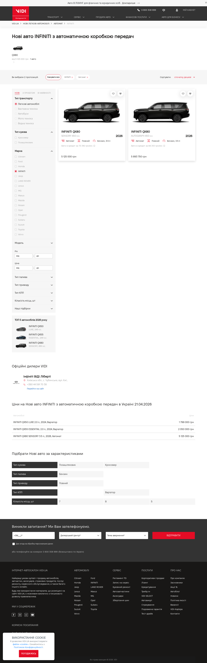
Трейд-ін (146, 591)
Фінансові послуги (138, 17)
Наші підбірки (22, 308)
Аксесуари (118, 596)
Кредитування (149, 587)
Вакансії (174, 605)
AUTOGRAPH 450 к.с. (142, 136)
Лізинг (145, 583)
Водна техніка (26, 123)
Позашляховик (25, 142)
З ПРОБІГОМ (28, 93)
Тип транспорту (23, 98)
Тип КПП (19, 293)
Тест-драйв (147, 614)
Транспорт (54, 17)
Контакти (175, 614)
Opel (20, 210)
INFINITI (21, 171)
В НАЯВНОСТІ (44, 93)
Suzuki (21, 225)
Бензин (63, 474)
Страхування (148, 605)
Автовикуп (147, 600)
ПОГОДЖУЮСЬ (28, 653)
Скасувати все (53, 77)
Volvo (20, 234)
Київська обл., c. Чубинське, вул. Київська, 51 (48, 380)
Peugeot (22, 215)
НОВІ (17, 93)
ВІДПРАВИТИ (173, 535)
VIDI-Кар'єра (176, 609)
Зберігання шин (121, 600)
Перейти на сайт (35, 389)
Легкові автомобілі (28, 104)
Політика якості (178, 600)
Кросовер (23, 138)
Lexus (21, 186)
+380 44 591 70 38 (37, 384)
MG (19, 191)
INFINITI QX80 (70, 131)
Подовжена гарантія (152, 609)
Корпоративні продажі (153, 578)
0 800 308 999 (50, 552)
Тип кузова (21, 132)
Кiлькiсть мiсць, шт (25, 300)
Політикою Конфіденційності (28, 647)
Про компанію (177, 578)
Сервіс (79, 17)
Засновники (176, 583)
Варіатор (110, 492)
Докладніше (131, 3)
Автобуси (23, 114)
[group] (25, 53)
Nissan (21, 205)
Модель (19, 243)
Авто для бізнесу (173, 17)
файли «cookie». (21, 644)
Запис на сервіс (121, 583)
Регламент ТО (119, 578)
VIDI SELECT (147, 596)
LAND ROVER (24, 181)
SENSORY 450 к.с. (70, 136)
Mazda (21, 200)
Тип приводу (22, 285)
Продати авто (105, 17)
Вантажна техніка (28, 109)
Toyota (21, 229)
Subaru (21, 220)
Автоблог (175, 591)
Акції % (173, 587)
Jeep (20, 176)
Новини (174, 596)
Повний (63, 483)
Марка (18, 151)
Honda (21, 166)
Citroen (21, 157)
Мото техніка (25, 118)
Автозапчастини (121, 591)
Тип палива (21, 277)
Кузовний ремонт (121, 587)
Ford (20, 161)
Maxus (21, 195)
